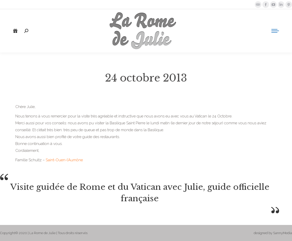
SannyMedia (282, 233)
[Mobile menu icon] (275, 31)
